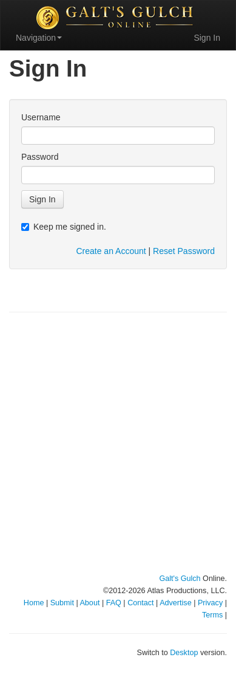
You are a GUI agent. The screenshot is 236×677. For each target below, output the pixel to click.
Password (39, 157)
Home (34, 603)
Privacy (210, 603)
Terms (212, 615)
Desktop (184, 652)
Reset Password (184, 251)
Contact (140, 603)
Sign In (207, 38)
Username (41, 117)
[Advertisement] (118, 443)
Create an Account (111, 251)
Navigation (39, 38)
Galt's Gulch (179, 578)
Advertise (176, 603)
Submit (62, 603)
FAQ (113, 603)
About (89, 603)
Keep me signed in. (63, 227)
